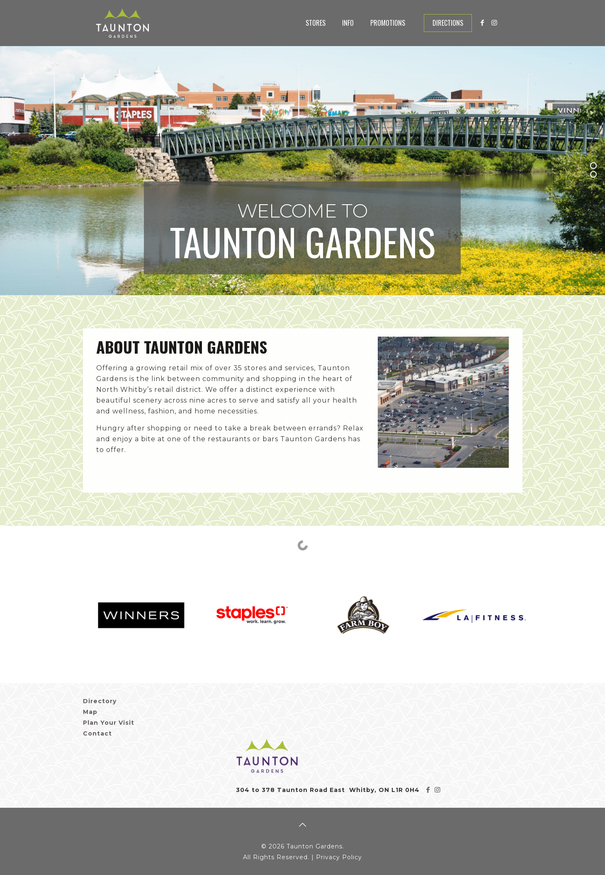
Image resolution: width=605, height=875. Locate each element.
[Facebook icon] (482, 23)
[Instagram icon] (494, 23)
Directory (100, 701)
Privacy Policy (339, 857)
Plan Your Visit (108, 722)
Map (90, 712)
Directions (447, 23)
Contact (97, 733)
